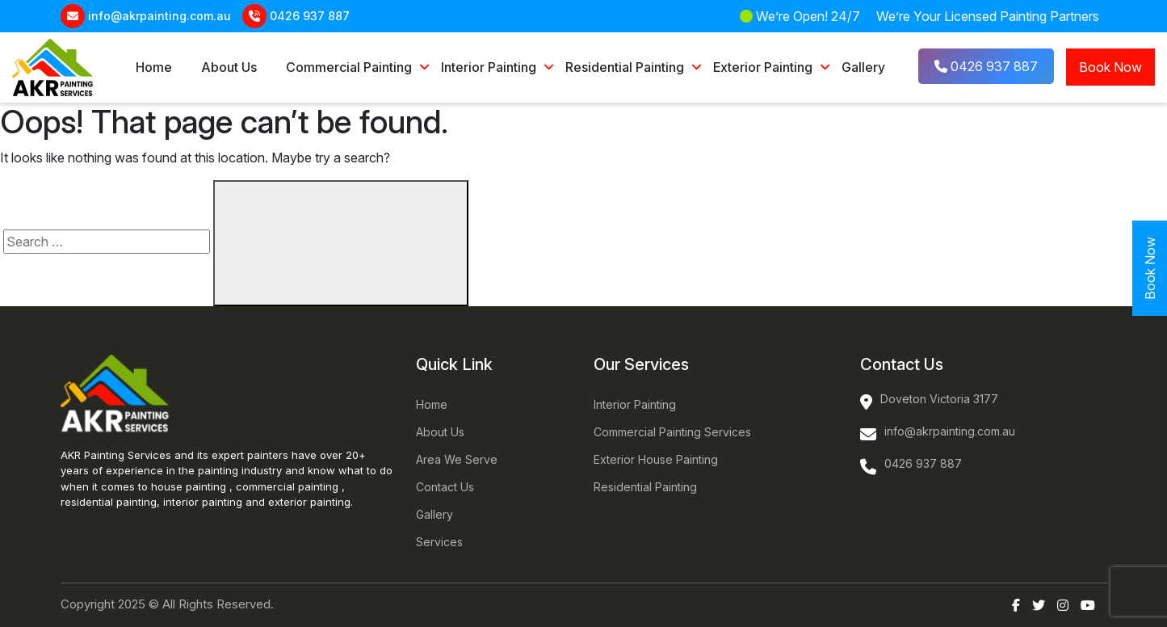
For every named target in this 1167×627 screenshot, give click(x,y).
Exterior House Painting (656, 459)
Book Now (1110, 67)
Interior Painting (488, 67)
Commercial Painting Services (672, 432)
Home (154, 67)
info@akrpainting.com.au (159, 16)
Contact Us (445, 487)
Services (439, 542)
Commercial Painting (349, 67)
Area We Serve (456, 459)
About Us (229, 67)
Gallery (863, 67)
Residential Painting (624, 67)
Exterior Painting (762, 67)
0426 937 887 (310, 16)
